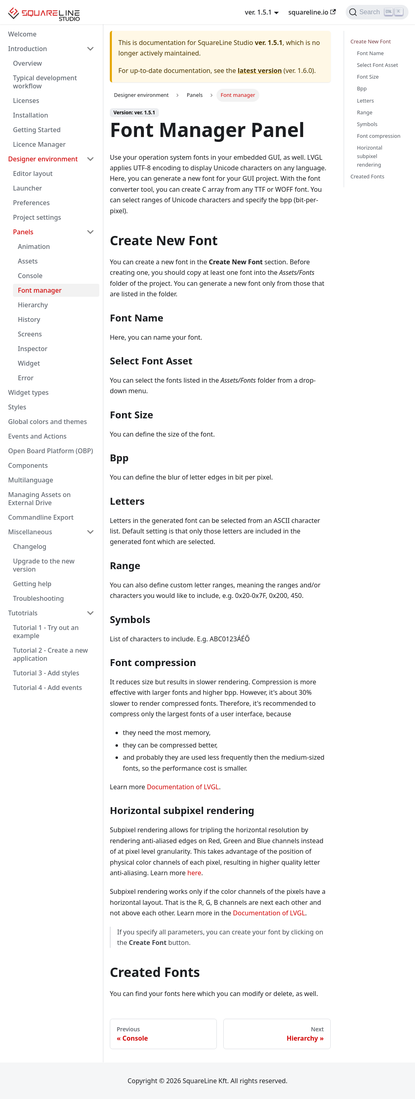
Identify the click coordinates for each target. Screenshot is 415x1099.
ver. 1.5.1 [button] (258, 12)
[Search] (377, 12)
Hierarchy (33, 304)
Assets (28, 261)
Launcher (27, 188)
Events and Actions (37, 436)
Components (28, 465)
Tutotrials (23, 612)
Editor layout (33, 173)
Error (26, 377)
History (29, 319)
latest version (259, 70)
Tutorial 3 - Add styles (46, 672)
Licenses (26, 100)
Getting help (32, 583)
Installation (30, 115)
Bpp (362, 88)
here (194, 872)
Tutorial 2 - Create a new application (50, 654)
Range (364, 112)
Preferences (31, 202)
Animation (34, 246)
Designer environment (43, 158)
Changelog (30, 546)
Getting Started (37, 129)
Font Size (368, 76)
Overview (27, 63)
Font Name (370, 53)
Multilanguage (30, 480)
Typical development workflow (45, 81)
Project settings (37, 217)
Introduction (27, 48)
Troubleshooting (38, 598)
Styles (17, 407)
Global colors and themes (47, 421)
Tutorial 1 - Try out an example (46, 631)
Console (30, 275)
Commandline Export (41, 517)
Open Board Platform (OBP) (50, 450)
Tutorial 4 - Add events (47, 687)
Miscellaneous (30, 531)
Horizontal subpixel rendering (370, 156)
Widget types (28, 392)
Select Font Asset (377, 65)
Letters (365, 100)
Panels (23, 231)
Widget (29, 363)
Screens (30, 334)
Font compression (378, 135)
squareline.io (312, 12)
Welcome (22, 34)
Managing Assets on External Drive (39, 498)
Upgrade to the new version (44, 565)
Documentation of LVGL (183, 786)
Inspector (32, 348)
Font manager (40, 290)
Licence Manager (39, 144)
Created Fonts (368, 176)
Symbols (367, 124)
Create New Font (371, 41)
